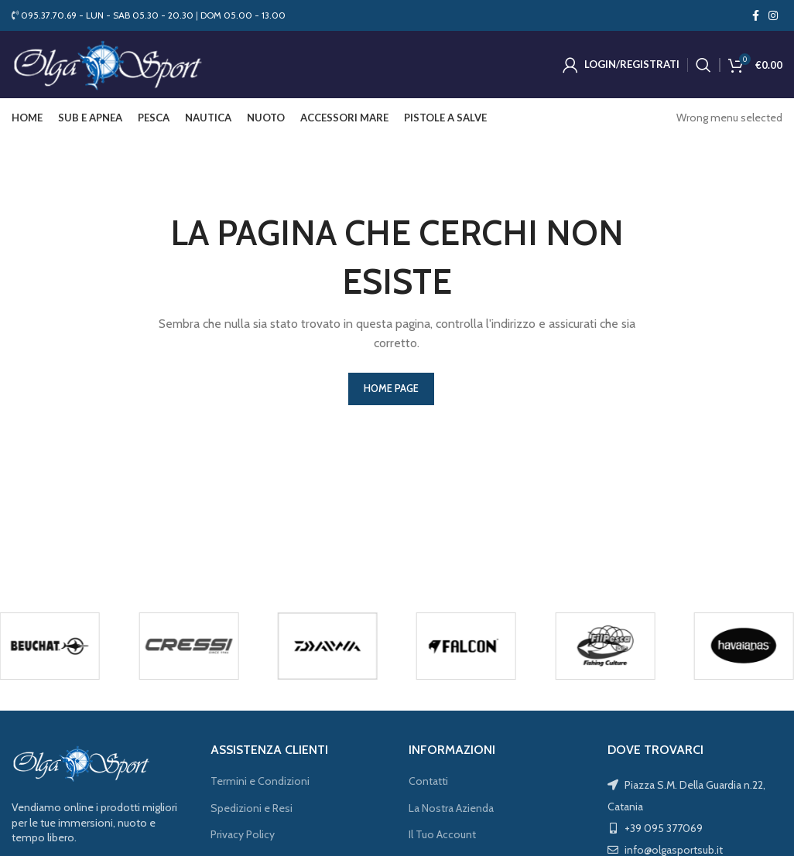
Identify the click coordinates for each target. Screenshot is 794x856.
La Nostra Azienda (451, 810)
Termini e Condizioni (260, 783)
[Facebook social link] (756, 15)
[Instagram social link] (773, 15)
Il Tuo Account (442, 837)
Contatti (428, 783)
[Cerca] (703, 65)
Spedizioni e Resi (251, 810)
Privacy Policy (242, 837)
